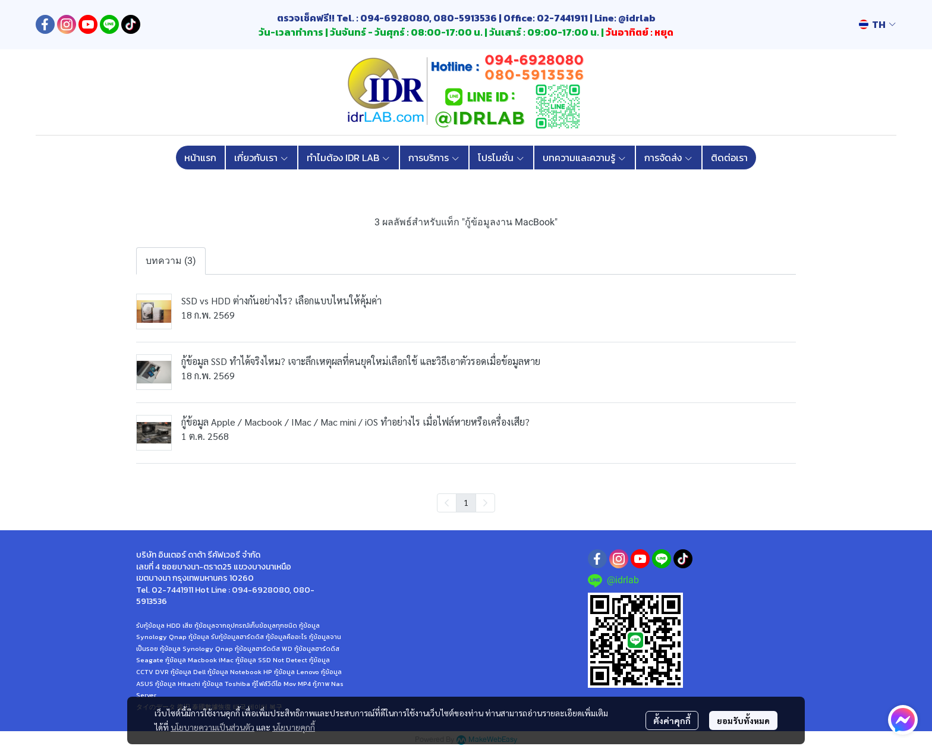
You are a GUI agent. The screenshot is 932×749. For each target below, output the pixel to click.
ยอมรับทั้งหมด (743, 720)
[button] (877, 24)
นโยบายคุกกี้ (293, 727)
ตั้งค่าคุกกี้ (672, 720)
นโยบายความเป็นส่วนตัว (212, 727)
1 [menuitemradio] (466, 502)
